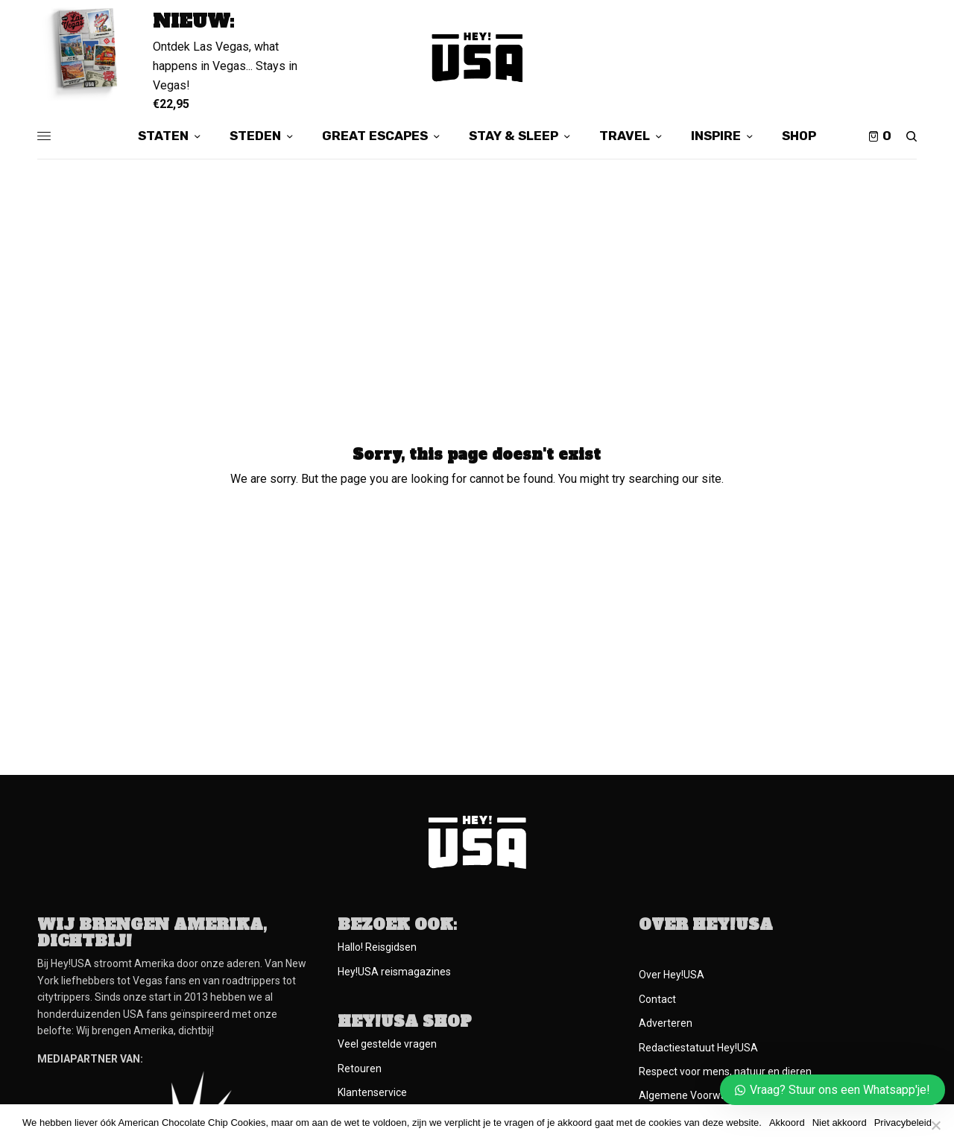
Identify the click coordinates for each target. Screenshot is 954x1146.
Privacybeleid (903, 1122)
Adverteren (665, 1023)
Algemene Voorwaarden (696, 1095)
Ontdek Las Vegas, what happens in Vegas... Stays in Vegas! (225, 65)
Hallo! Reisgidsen (377, 947)
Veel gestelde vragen (387, 1044)
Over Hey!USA (671, 975)
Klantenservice (372, 1092)
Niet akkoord (839, 1122)
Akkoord (787, 1122)
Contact (657, 999)
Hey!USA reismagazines (394, 972)
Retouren (360, 1068)
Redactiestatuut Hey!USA (698, 1048)
